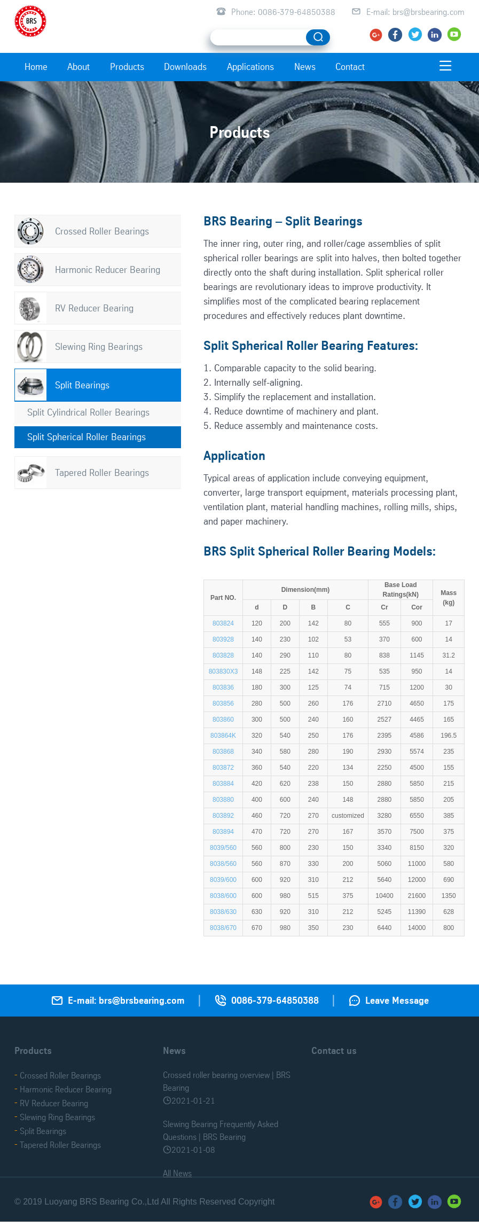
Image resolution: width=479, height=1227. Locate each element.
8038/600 (223, 896)
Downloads (185, 66)
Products (127, 66)
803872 (223, 767)
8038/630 (223, 912)
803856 (223, 703)
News (305, 66)
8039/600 (223, 880)
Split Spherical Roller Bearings (86, 436)
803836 (223, 687)
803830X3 (223, 671)
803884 (223, 783)
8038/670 (223, 928)
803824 (223, 623)
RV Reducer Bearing (94, 308)
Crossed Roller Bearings (102, 231)
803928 (223, 639)
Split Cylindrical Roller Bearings (88, 412)
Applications (250, 66)
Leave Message (397, 1000)
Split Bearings (82, 384)
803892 (223, 815)
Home (36, 66)
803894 (223, 831)
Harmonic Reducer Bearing (107, 269)
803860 (223, 719)
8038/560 (223, 864)
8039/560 (223, 847)
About (78, 66)
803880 (223, 799)
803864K (223, 735)
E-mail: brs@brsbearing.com (415, 11)
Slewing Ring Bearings (99, 346)
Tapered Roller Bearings (102, 472)
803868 (223, 751)
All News (177, 1173)
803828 (223, 655)
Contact (350, 66)
